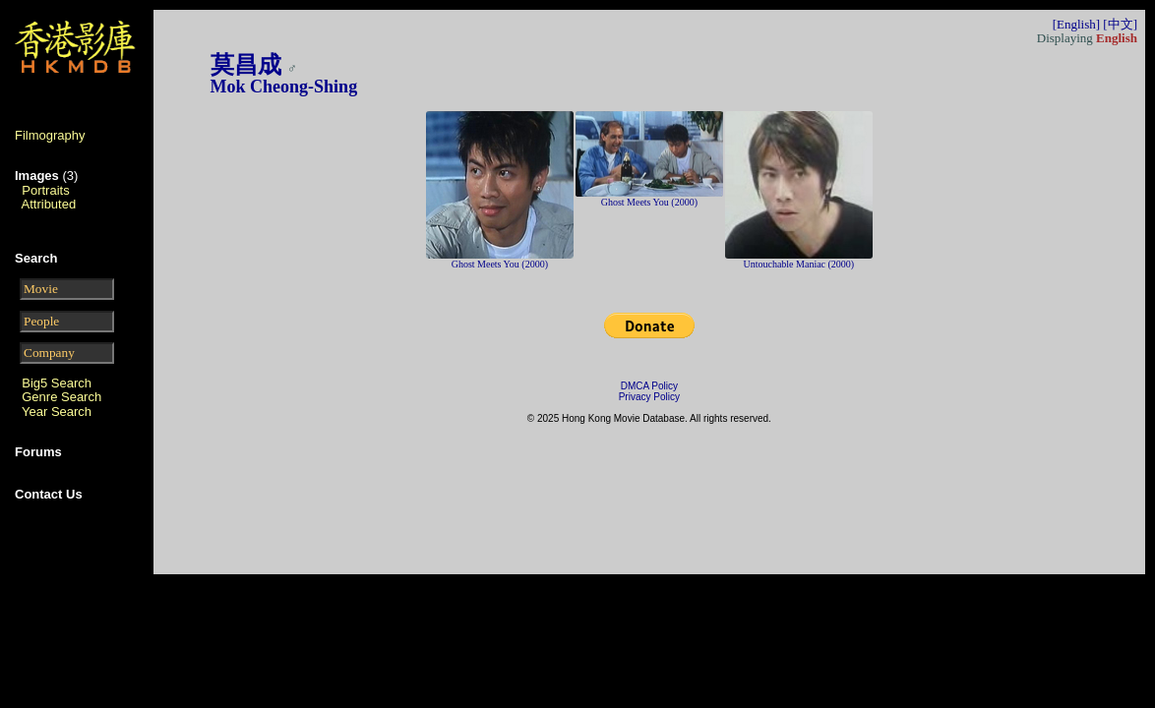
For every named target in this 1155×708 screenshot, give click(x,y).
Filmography (50, 135)
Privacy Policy (649, 396)
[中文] (1120, 24)
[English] (1076, 24)
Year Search (56, 411)
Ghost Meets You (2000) (500, 264)
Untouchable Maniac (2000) (798, 264)
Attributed (49, 204)
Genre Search (61, 396)
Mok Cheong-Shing (284, 86)
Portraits (45, 190)
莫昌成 (246, 65)
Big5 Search (56, 383)
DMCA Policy (649, 386)
